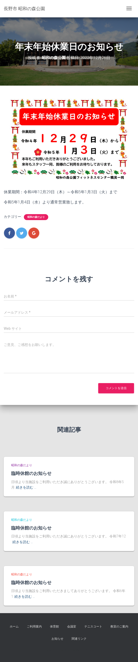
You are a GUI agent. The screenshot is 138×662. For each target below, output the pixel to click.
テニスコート (93, 626)
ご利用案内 (34, 626)
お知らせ (57, 638)
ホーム (14, 626)
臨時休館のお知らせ (31, 473)
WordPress (85, 650)
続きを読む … (26, 487)
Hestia (49, 650)
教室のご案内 (119, 626)
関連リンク (79, 638)
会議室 (71, 626)
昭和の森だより (36, 217)
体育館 (54, 626)
